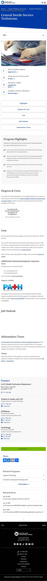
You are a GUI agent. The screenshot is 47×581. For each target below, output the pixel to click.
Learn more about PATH (17, 298)
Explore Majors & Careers (17, 9)
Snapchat (32, 544)
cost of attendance (17, 276)
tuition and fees (26, 250)
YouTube (29, 544)
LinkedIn (26, 544)
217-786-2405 (7, 434)
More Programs (23, 484)
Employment (23, 561)
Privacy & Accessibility (23, 564)
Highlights (23, 103)
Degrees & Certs (23, 109)
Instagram (17, 544)
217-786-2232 (7, 404)
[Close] (45, 2)
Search (42, 3)
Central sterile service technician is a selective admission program (19, 342)
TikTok (23, 544)
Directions (23, 559)
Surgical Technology (9, 475)
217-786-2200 (23, 551)
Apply (44, 525)
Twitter (20, 544)
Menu (4, 35)
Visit (2, 525)
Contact (23, 556)
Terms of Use (7, 577)
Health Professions (35, 9)
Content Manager (15, 577)
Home (3, 9)
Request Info (23, 525)
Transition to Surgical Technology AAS (15, 479)
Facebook (14, 544)
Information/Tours (24, 127)
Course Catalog (23, 449)
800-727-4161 (23, 554)
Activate (10, 79)
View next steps (12, 93)
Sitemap (23, 566)
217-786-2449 (7, 392)
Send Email (6, 406)
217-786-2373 (7, 418)
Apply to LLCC (12, 72)
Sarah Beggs (10, 361)
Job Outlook (23, 121)
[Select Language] (23, 570)
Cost (23, 115)
